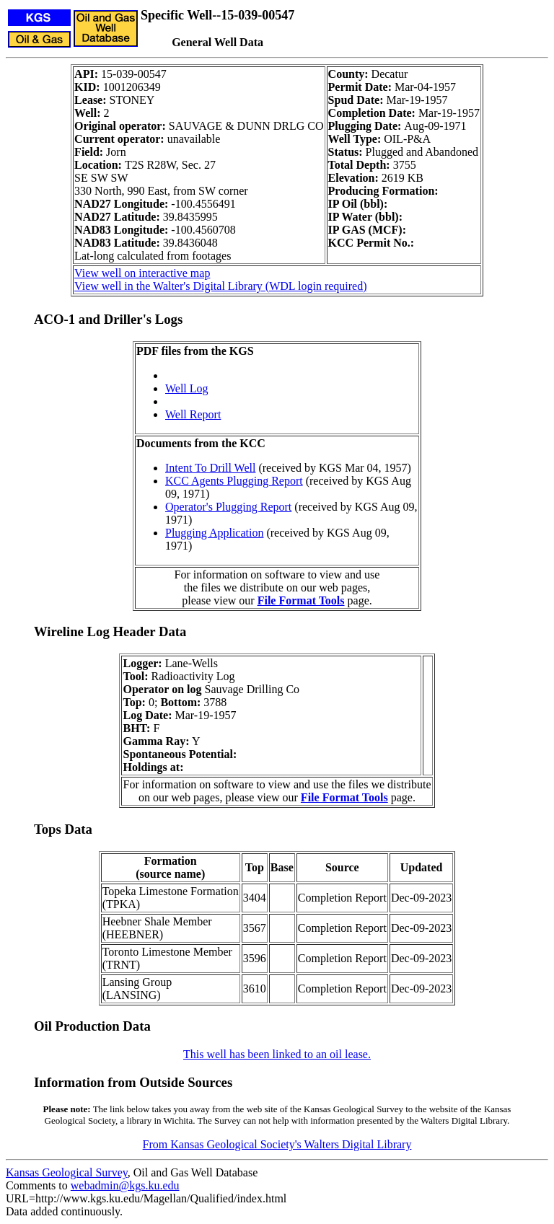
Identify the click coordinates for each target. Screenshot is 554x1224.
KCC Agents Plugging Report (234, 481)
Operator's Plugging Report (228, 507)
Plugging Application (214, 533)
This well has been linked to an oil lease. (277, 1054)
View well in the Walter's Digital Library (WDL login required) (220, 286)
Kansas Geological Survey (67, 1172)
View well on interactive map (142, 273)
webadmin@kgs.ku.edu (125, 1185)
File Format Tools (301, 600)
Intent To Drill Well (210, 468)
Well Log (186, 388)
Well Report (193, 414)
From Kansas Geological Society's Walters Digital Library (277, 1144)
